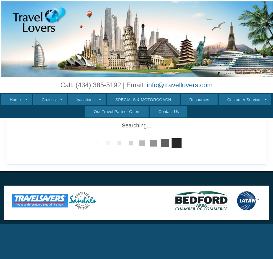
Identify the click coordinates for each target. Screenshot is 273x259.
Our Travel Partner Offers (117, 111)
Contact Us (169, 111)
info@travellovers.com (180, 85)
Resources (199, 99)
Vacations (85, 99)
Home (15, 99)
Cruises (49, 99)
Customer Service (243, 99)
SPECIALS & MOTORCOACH (143, 99)
